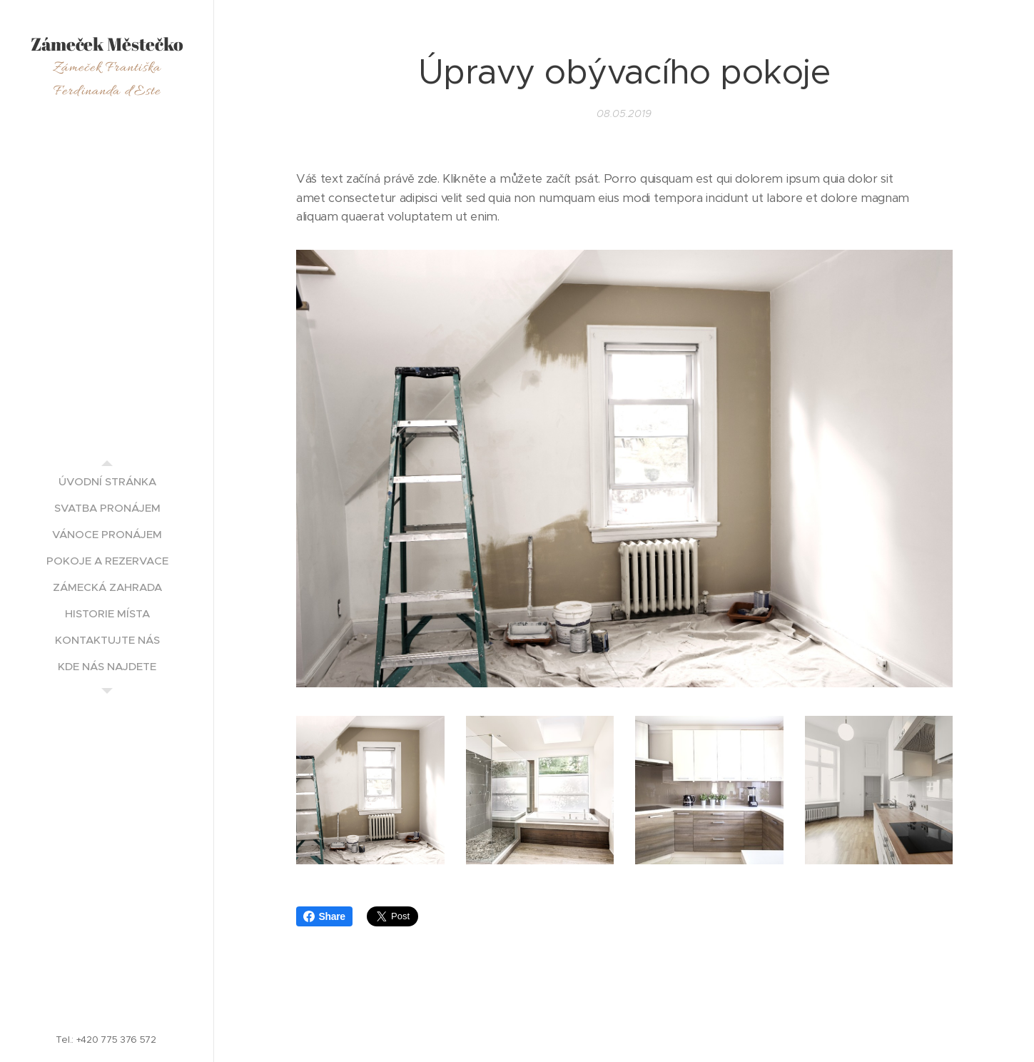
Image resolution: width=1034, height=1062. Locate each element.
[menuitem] (107, 481)
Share (324, 916)
